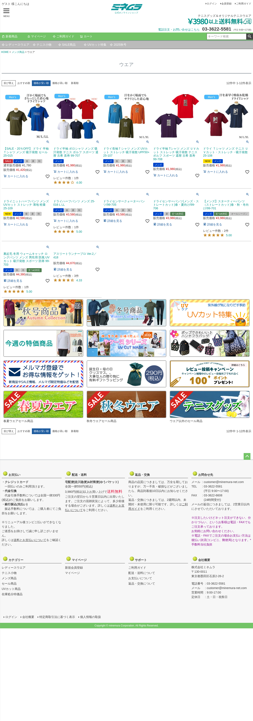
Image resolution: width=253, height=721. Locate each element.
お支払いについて (140, 578)
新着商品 (9, 36)
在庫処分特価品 (12, 594)
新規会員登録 (74, 567)
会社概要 (202, 559)
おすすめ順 (23, 83)
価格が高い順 (60, 83)
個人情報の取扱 (90, 616)
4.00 (79, 182)
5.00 (79, 231)
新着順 (75, 83)
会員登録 (226, 3)
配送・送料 (76, 473)
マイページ (36, 36)
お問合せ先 (202, 473)
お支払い (13, 473)
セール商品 (9, 583)
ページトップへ (247, 456)
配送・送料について (141, 573)
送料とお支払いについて (30, 540)
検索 (249, 37)
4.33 (79, 280)
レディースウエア (15, 44)
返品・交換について (141, 583)
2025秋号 (118, 44)
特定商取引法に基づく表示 (57, 616)
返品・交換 (139, 473)
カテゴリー (13, 559)
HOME (5, 52)
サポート (139, 559)
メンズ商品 (18, 52)
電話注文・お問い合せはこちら (179, 29)
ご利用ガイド (243, 3)
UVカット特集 (95, 44)
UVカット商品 (11, 589)
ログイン (212, 3)
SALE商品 (67, 44)
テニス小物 (42, 44)
